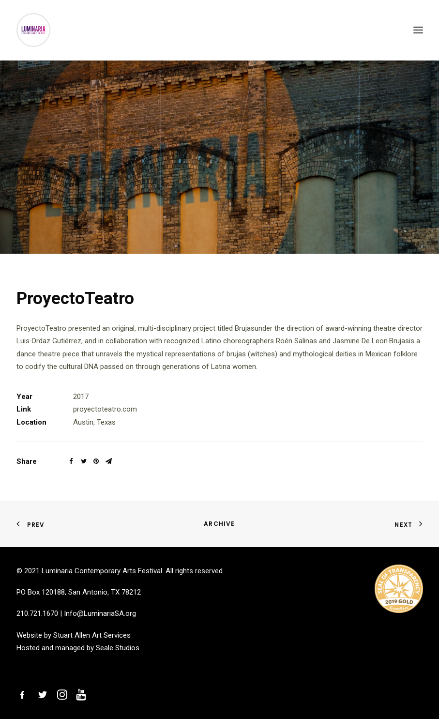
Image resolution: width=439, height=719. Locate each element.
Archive (219, 524)
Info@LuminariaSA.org (100, 613)
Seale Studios (117, 647)
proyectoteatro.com (105, 409)
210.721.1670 (37, 613)
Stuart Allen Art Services (92, 635)
